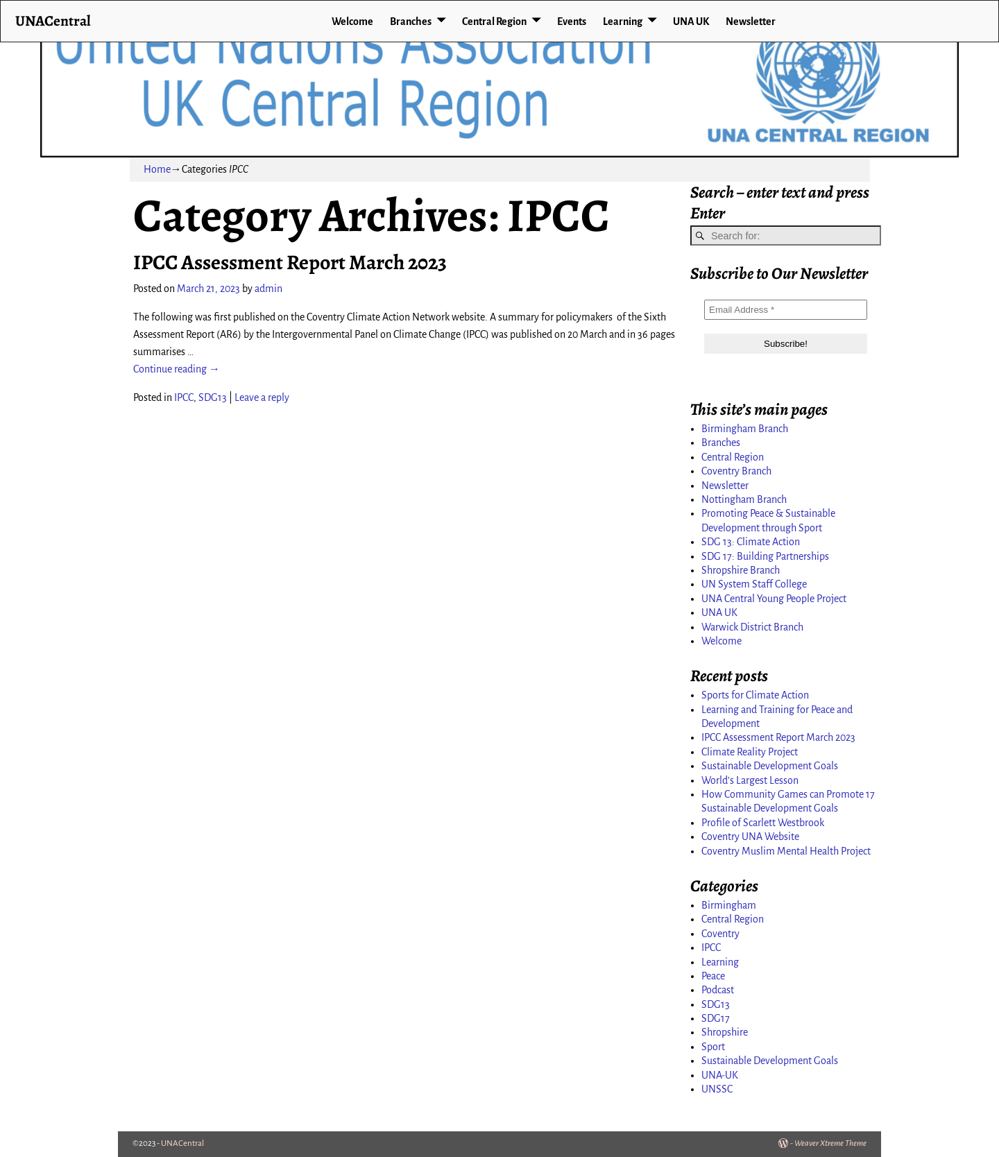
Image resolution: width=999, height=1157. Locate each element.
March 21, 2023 (208, 288)
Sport (713, 1046)
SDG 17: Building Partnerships (765, 556)
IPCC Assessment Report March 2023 (290, 262)
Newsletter (751, 21)
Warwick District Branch (752, 627)
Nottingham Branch (744, 499)
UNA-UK (719, 1075)
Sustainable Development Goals (769, 765)
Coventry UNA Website (750, 836)
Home (157, 169)
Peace (713, 976)
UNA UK (691, 21)
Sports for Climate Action (755, 695)
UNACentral (53, 20)
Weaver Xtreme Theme (830, 1143)
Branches (411, 21)
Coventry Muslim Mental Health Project (786, 851)
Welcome (352, 21)
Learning (622, 21)
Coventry (720, 933)
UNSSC (717, 1089)
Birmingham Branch (744, 428)
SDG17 (715, 1018)
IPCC (184, 397)
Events (571, 21)
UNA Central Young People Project (773, 598)
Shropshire (724, 1032)
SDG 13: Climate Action (750, 541)
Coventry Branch (736, 471)
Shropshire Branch (740, 570)
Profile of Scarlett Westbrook (762, 822)
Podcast (717, 989)
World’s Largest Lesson (750, 780)
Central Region (494, 21)
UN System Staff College (754, 584)
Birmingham (728, 905)
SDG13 (212, 397)
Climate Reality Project (749, 751)
